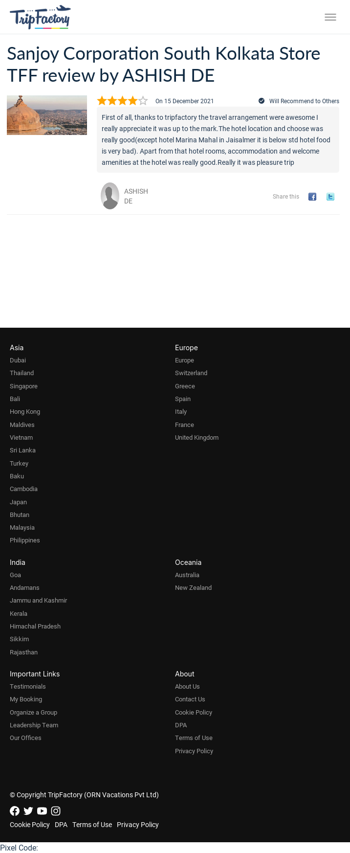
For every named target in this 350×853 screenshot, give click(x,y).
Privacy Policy (194, 750)
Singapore (24, 386)
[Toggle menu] (330, 17)
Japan (18, 501)
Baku (17, 475)
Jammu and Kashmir (38, 600)
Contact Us (190, 699)
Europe (184, 360)
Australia (187, 574)
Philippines (25, 540)
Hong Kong (25, 411)
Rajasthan (24, 652)
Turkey (19, 463)
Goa (15, 574)
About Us (187, 686)
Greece (185, 386)
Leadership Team (34, 724)
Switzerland (191, 372)
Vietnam (21, 437)
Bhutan (19, 514)
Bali (15, 398)
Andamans (25, 587)
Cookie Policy (193, 712)
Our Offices (26, 737)
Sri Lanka (23, 450)
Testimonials (28, 686)
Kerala (18, 613)
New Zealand (193, 587)
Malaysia (22, 527)
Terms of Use (194, 737)
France (184, 424)
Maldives (22, 424)
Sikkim (19, 638)
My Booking (26, 699)
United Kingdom (197, 437)
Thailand (22, 372)
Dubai (18, 360)
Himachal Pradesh (35, 626)
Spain (183, 398)
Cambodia (24, 488)
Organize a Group (33, 712)
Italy (181, 411)
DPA (181, 724)
